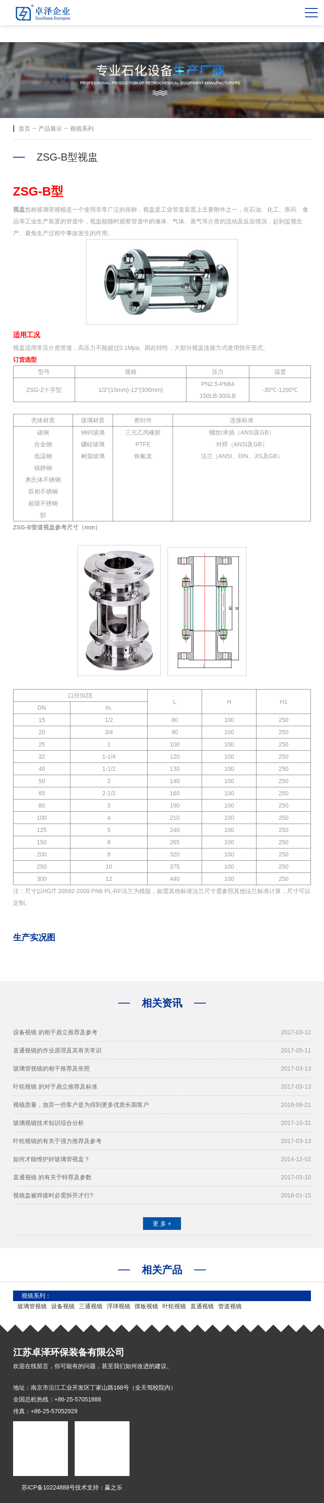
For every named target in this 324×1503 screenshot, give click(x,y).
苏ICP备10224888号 (49, 1487)
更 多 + (162, 1223)
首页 (24, 128)
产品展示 (50, 128)
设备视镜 (63, 1306)
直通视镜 (202, 1306)
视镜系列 (82, 128)
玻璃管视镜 (32, 1306)
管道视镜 (230, 1306)
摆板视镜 (146, 1306)
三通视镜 (91, 1306)
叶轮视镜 (174, 1306)
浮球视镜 (118, 1306)
